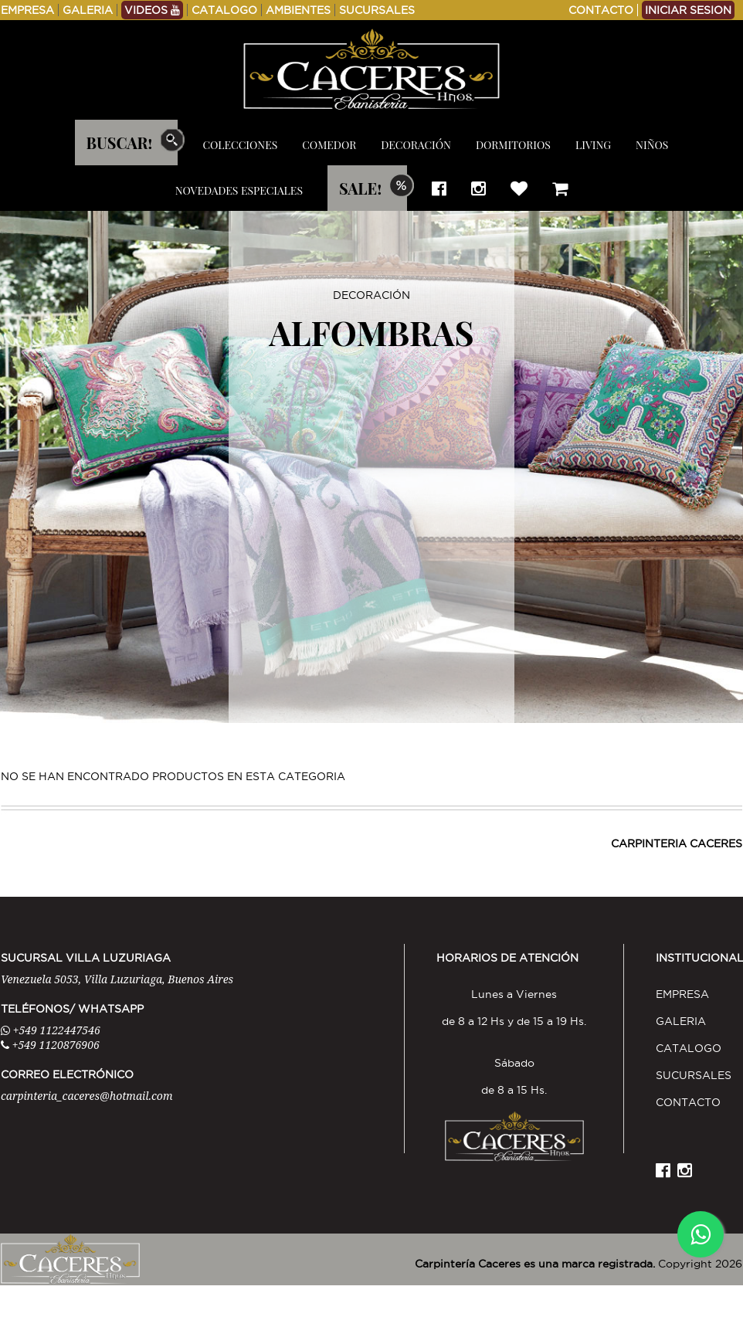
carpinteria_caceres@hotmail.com (86, 1095)
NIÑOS (652, 144)
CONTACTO (600, 10)
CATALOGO (224, 10)
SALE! (360, 188)
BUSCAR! (120, 142)
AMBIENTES (298, 10)
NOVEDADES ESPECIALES (239, 190)
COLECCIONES (239, 144)
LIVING (593, 144)
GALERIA (88, 10)
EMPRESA (27, 10)
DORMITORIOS (513, 144)
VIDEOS (152, 10)
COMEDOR (329, 144)
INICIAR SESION (688, 10)
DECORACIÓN (416, 144)
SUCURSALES (377, 10)
